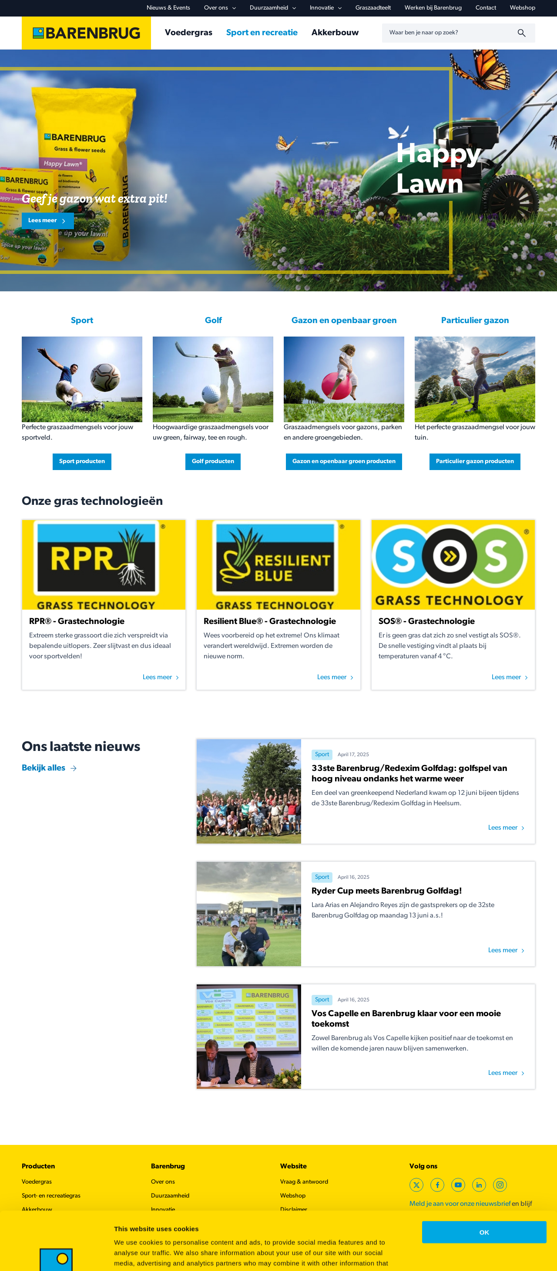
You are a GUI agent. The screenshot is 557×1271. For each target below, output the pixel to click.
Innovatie (326, 8)
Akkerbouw (335, 33)
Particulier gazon (475, 321)
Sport (82, 321)
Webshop (522, 8)
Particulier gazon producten (475, 461)
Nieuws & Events (168, 8)
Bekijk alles (43, 768)
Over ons (220, 8)
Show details (456, 1254)
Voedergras (188, 33)
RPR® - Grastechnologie (76, 621)
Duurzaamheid (273, 8)
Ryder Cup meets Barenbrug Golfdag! (387, 891)
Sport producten (82, 461)
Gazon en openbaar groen (344, 321)
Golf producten (213, 461)
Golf (213, 321)
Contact (486, 8)
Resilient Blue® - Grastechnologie (270, 621)
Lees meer (42, 220)
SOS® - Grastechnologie (427, 621)
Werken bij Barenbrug (433, 8)
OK (485, 1177)
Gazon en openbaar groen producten (344, 461)
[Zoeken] (523, 33)
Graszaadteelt (373, 8)
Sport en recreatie (262, 33)
